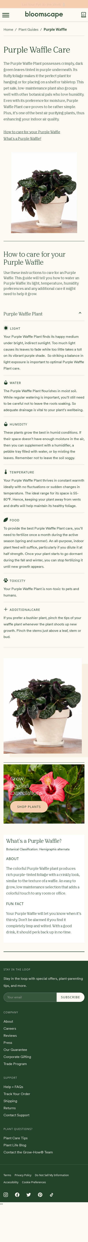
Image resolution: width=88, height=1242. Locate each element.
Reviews (10, 1035)
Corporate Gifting (17, 1056)
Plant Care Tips (16, 1138)
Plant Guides (28, 29)
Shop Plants (29, 807)
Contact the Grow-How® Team (28, 1152)
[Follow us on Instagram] (6, 1195)
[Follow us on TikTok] (51, 1195)
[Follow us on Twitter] (28, 1195)
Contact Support (16, 1115)
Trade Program (15, 1064)
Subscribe (70, 997)
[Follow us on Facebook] (17, 1195)
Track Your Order (17, 1094)
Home (8, 29)
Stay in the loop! (44, 4)
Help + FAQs (13, 1086)
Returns (10, 1108)
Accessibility (11, 1182)
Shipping (10, 1101)
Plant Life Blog (15, 1145)
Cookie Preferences (34, 1182)
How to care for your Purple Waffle (32, 132)
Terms (7, 1175)
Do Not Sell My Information (52, 1175)
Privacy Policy (23, 1175)
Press (8, 1042)
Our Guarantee (15, 1049)
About (8, 1021)
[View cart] (83, 15)
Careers (10, 1028)
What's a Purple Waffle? (22, 139)
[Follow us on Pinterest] (40, 1195)
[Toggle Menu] (5, 14)
